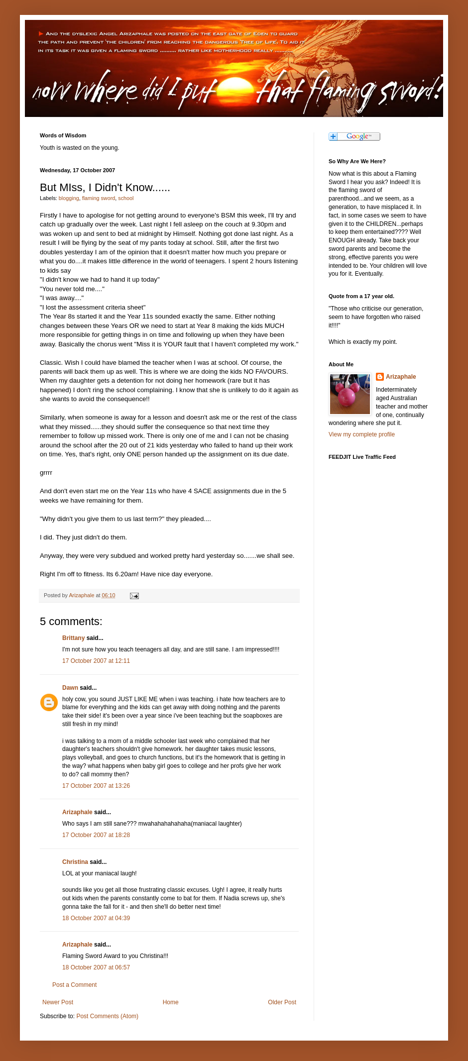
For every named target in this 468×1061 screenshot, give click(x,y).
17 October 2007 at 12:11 (96, 660)
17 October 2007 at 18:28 (96, 835)
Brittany (73, 638)
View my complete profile (362, 434)
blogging (69, 198)
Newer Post (57, 1002)
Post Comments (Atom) (107, 1016)
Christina (75, 861)
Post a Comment (74, 984)
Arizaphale (82, 595)
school (125, 198)
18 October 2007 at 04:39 (96, 918)
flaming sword (99, 198)
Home (171, 1002)
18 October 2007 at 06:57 (96, 967)
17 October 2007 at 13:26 (96, 785)
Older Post (282, 1002)
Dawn (70, 687)
